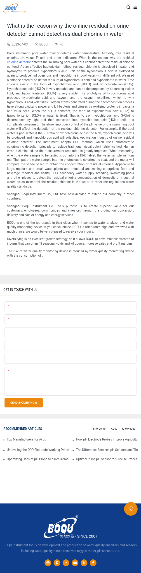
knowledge (128, 428)
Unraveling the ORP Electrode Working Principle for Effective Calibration (37, 450)
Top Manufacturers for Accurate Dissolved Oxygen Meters (26, 439)
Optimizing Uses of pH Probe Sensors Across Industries (37, 459)
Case (114, 428)
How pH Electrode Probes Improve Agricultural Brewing (107, 439)
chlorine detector (19, 62)
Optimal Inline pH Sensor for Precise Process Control (107, 459)
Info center (99, 428)
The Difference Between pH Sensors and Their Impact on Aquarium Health (107, 450)
